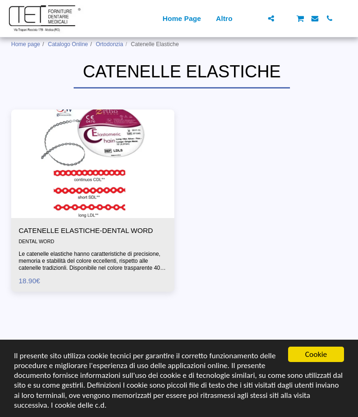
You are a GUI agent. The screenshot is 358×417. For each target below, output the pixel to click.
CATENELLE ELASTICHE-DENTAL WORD (86, 230)
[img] (92, 163)
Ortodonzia (109, 44)
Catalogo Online (68, 44)
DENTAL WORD (36, 241)
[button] (256, 18)
